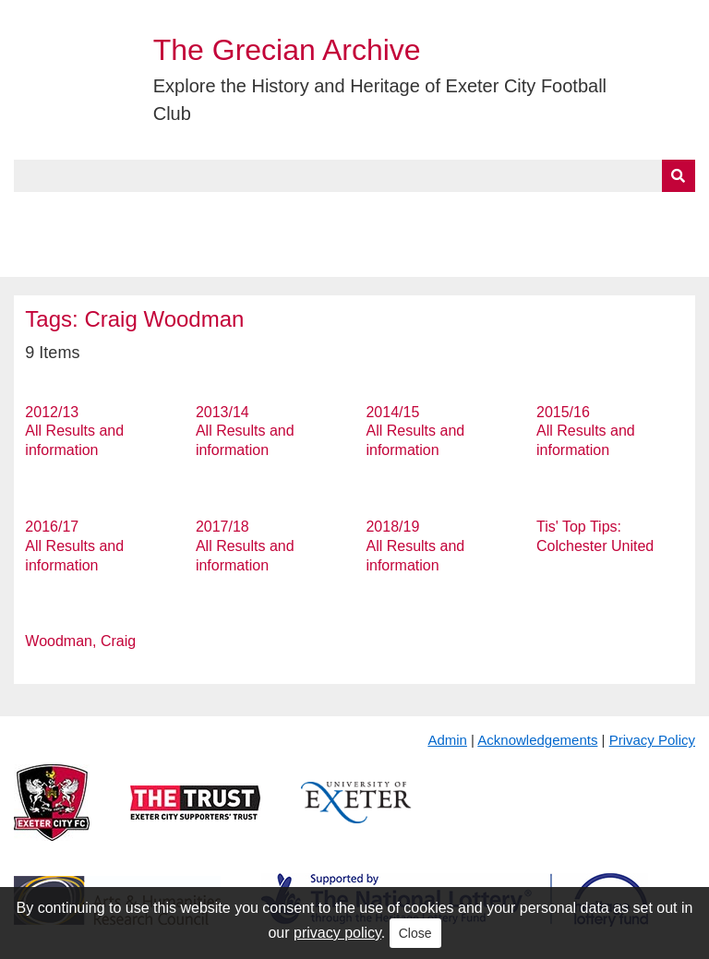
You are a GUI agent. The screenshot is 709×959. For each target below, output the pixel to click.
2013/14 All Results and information (245, 431)
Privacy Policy (652, 740)
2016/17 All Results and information (74, 546)
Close (415, 933)
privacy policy (337, 933)
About (106, 213)
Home (34, 213)
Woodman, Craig (80, 641)
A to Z (312, 213)
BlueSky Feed (64, 255)
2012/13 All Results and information (74, 431)
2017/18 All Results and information (245, 546)
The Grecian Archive (287, 49)
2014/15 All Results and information (415, 431)
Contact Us (605, 213)
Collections (204, 213)
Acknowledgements (537, 740)
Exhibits (402, 213)
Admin (447, 740)
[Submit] (678, 176)
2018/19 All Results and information (415, 546)
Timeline (504, 213)
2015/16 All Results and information (585, 431)
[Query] (354, 176)
